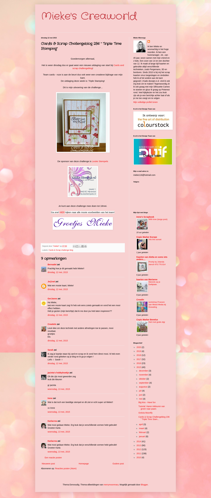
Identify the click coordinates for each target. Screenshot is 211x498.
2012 (139, 449)
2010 (139, 457)
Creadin (140, 299)
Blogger (144, 484)
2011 (139, 453)
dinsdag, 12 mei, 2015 (58, 272)
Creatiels (52, 324)
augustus (143, 387)
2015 (139, 367)
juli (140, 391)
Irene (50, 398)
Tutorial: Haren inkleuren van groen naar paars (151, 407)
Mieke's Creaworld (89, 16)
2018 (139, 355)
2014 (139, 441)
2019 (139, 351)
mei (141, 399)
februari (142, 432)
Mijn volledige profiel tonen (145, 102)
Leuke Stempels (100, 161)
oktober (142, 379)
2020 (139, 347)
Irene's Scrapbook (145, 217)
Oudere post (118, 463)
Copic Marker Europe (146, 237)
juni (141, 395)
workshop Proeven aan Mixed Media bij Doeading (157, 304)
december (144, 371)
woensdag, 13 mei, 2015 (59, 389)
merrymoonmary (111, 484)
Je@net (51, 281)
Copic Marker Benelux (147, 319)
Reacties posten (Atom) (65, 468)
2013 (139, 445)
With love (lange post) (158, 219)
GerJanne (52, 298)
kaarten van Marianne (146, 279)
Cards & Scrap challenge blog (61, 250)
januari (142, 436)
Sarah (50, 350)
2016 (139, 363)
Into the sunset (155, 239)
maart (142, 428)
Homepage (84, 463)
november (144, 375)
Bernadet (52, 264)
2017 (139, 359)
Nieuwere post (48, 463)
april (141, 424)
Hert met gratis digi (157, 322)
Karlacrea (52, 421)
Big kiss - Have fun (147, 402)
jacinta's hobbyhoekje (58, 372)
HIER (62, 212)
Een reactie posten (53, 457)
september (144, 383)
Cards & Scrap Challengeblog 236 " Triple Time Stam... (154, 418)
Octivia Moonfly (145, 413)
